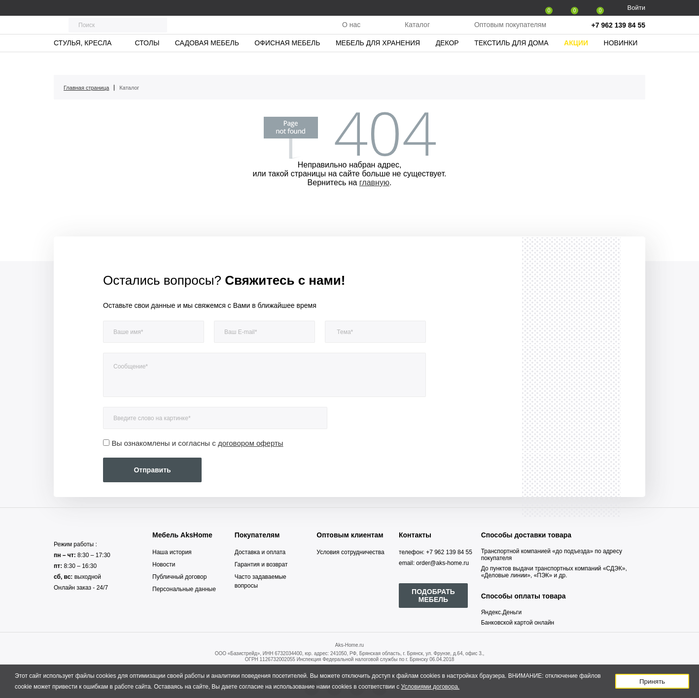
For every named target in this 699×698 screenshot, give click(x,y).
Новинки (621, 62)
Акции (576, 62)
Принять (652, 681)
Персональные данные (184, 589)
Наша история (172, 552)
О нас (351, 34)
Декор (447, 62)
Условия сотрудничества (350, 552)
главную (374, 182)
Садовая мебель (207, 62)
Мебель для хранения (378, 62)
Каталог (417, 34)
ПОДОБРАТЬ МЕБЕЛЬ (433, 595)
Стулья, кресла (82, 62)
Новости (163, 564)
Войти (636, 7)
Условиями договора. (430, 686)
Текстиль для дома (511, 62)
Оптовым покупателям (510, 34)
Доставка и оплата (260, 552)
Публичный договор (179, 576)
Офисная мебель (287, 62)
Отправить (152, 470)
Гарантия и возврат (261, 564)
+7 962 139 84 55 (618, 34)
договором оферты (250, 443)
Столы (147, 62)
